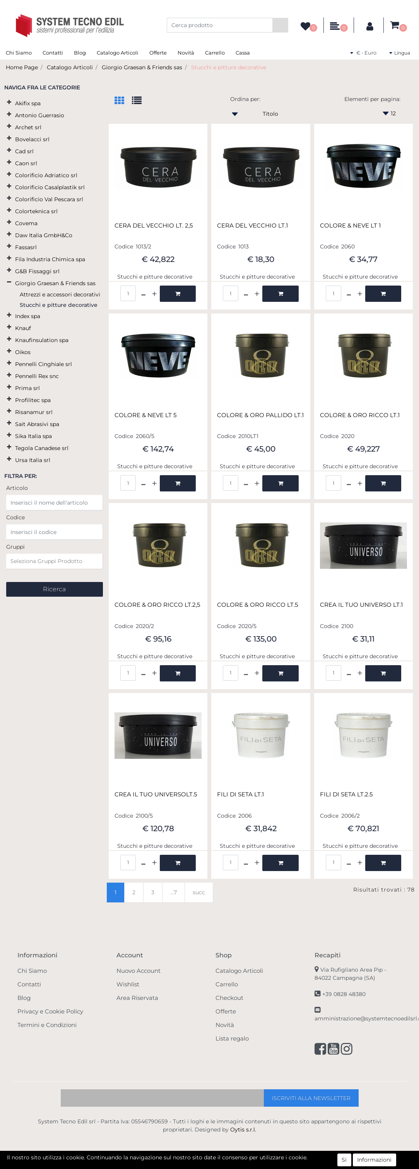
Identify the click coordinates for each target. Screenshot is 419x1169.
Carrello (215, 53)
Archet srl (28, 127)
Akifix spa (28, 103)
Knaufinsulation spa (41, 340)
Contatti (53, 53)
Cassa (243, 53)
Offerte (158, 53)
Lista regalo (232, 1038)
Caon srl (26, 163)
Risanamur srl (34, 412)
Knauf (23, 328)
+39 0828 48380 (344, 994)
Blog (80, 53)
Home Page (22, 67)
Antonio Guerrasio (39, 115)
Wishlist (127, 984)
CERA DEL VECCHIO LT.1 (252, 225)
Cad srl (24, 151)
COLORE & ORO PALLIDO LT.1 (260, 415)
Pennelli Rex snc (37, 376)
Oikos (23, 352)
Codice (15, 517)
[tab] (123, 101)
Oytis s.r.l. (243, 1129)
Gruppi (15, 546)
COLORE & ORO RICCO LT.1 (360, 415)
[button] (280, 25)
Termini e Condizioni (47, 1025)
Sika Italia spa (33, 436)
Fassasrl (26, 247)
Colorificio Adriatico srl (46, 175)
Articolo (17, 487)
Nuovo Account (138, 970)
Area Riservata (137, 997)
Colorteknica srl (36, 211)
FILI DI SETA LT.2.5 (346, 794)
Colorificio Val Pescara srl (49, 199)
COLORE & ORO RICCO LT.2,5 (157, 604)
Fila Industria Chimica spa (50, 259)
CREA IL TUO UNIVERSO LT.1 (361, 604)
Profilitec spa (33, 400)
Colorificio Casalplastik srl (50, 187)
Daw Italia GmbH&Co (43, 235)
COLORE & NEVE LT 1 (350, 225)
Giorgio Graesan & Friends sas (142, 67)
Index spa (27, 316)
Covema (26, 223)
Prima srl (27, 388)
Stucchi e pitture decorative (228, 67)
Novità (186, 53)
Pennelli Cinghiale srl (43, 364)
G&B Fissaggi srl (37, 271)
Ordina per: (245, 99)
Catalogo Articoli (118, 53)
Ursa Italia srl (32, 460)
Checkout (229, 997)
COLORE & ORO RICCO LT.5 (257, 604)
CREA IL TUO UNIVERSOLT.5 (156, 794)
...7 (173, 892)
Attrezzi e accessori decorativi (60, 294)
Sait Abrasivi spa (37, 424)
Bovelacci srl (32, 139)
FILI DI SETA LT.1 (240, 794)
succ (199, 892)
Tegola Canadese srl (41, 448)
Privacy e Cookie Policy (50, 1011)
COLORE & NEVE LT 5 (145, 415)
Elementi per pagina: (372, 99)
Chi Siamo (19, 53)
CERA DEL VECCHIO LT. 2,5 (154, 225)
